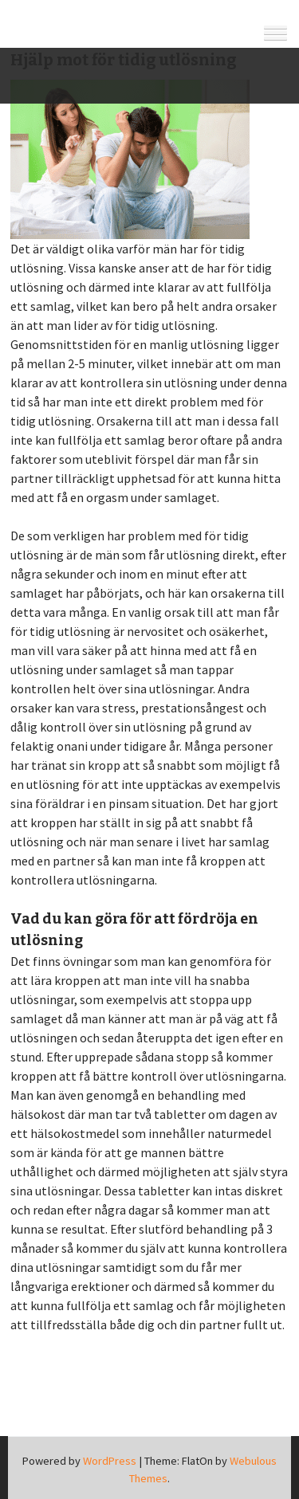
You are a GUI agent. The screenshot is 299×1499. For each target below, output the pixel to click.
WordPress (109, 1461)
